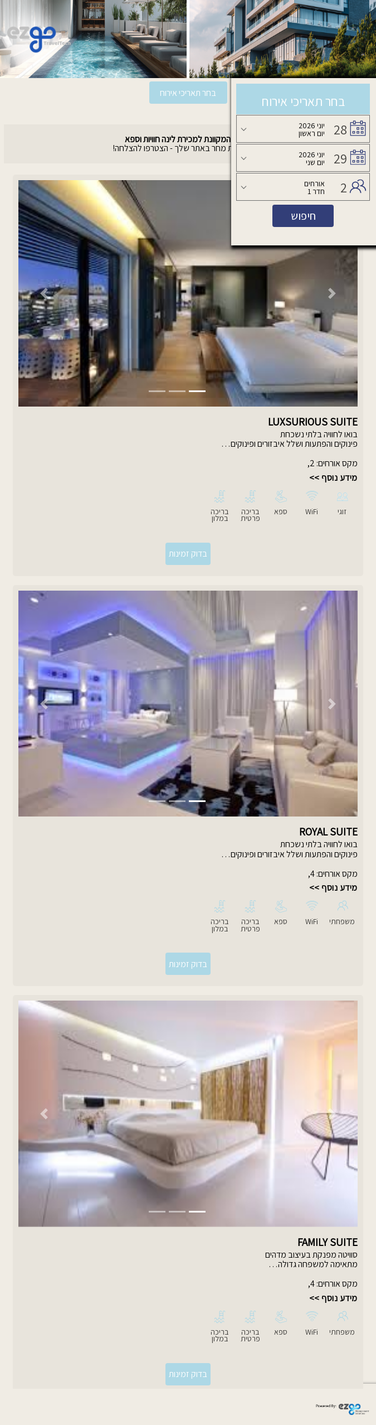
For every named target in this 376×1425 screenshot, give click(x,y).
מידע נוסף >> (333, 478)
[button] (43, 293)
